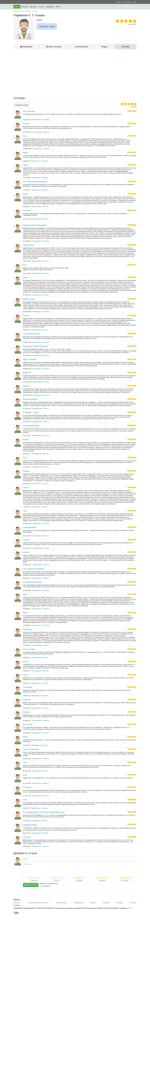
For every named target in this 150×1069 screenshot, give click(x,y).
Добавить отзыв (30, 885)
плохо (57, 880)
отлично (125, 880)
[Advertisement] (75, 73)
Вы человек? (45, 886)
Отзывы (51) (132, 24)
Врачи (17, 7)
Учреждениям (78, 903)
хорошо (102, 880)
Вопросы (33, 7)
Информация (26, 47)
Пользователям (61, 903)
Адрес (105, 47)
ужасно (34, 880)
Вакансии (106, 903)
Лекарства (50, 7)
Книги (58, 7)
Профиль (28, 11)
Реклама (120, 903)
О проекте (17, 903)
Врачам (93, 903)
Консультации (81, 47)
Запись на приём (53, 47)
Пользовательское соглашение (38, 903)
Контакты (133, 903)
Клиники (24, 7)
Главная (16, 11)
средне (79, 880)
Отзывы (126, 47)
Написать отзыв (46, 26)
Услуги (41, 7)
